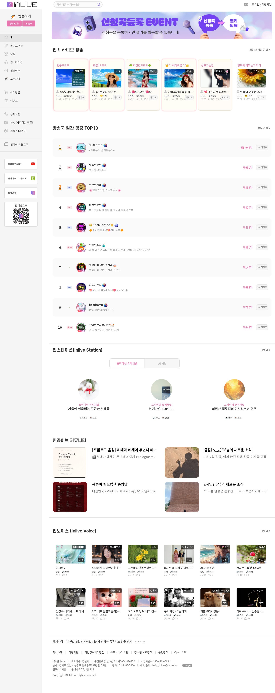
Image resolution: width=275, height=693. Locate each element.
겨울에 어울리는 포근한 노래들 (89, 408)
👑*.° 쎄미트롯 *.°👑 (177, 65)
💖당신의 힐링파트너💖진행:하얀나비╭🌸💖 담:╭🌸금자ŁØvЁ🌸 (214, 92)
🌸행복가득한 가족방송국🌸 (105, 190)
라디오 (81, 97)
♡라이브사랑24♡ (99, 325)
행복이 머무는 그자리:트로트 (105, 270)
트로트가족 (95, 185)
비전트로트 (95, 205)
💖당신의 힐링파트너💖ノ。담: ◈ (108, 290)
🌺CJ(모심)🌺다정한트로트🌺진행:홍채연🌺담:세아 (142, 92)
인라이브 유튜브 (22, 164)
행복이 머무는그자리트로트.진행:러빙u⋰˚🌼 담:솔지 (251, 92)
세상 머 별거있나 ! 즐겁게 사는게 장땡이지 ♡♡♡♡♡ (119, 250)
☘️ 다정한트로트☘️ (140, 65)
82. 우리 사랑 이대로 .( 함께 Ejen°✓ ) (178, 568)
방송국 (28, 23)
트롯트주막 (95, 245)
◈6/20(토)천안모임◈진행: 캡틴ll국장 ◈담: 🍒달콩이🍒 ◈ (70, 92)
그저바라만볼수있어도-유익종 (142, 568)
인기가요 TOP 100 (161, 408)
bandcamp (96, 305)
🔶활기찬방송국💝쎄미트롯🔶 (106, 230)
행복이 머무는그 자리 (249, 65)
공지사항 (58, 641)
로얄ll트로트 (100, 65)
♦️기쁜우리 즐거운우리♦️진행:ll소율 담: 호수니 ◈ (106, 92)
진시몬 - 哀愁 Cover (248, 568)
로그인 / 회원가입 (261, 4)
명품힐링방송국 (97, 170)
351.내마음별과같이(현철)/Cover (106, 611)
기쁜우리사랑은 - (210, 611)
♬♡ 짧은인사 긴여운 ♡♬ (104, 330)
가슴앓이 (61, 568)
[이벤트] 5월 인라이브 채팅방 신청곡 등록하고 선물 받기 (99, 641)
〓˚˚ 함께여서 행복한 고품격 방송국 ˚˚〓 (111, 210)
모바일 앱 (22, 192)
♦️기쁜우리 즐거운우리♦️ (102, 150)
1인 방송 (14, 23)
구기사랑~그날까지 (175, 611)
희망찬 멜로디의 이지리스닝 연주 (234, 408)
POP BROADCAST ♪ (101, 310)
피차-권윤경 (207, 568)
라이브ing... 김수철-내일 (251, 611)
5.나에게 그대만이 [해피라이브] (106, 568)
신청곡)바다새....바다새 (70, 611)
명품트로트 (63, 65)
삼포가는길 (207, 65)
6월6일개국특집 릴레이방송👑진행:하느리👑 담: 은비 (178, 92)
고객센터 (187, 665)
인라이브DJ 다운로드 (22, 178)
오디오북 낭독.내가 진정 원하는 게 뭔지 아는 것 (142, 611)
